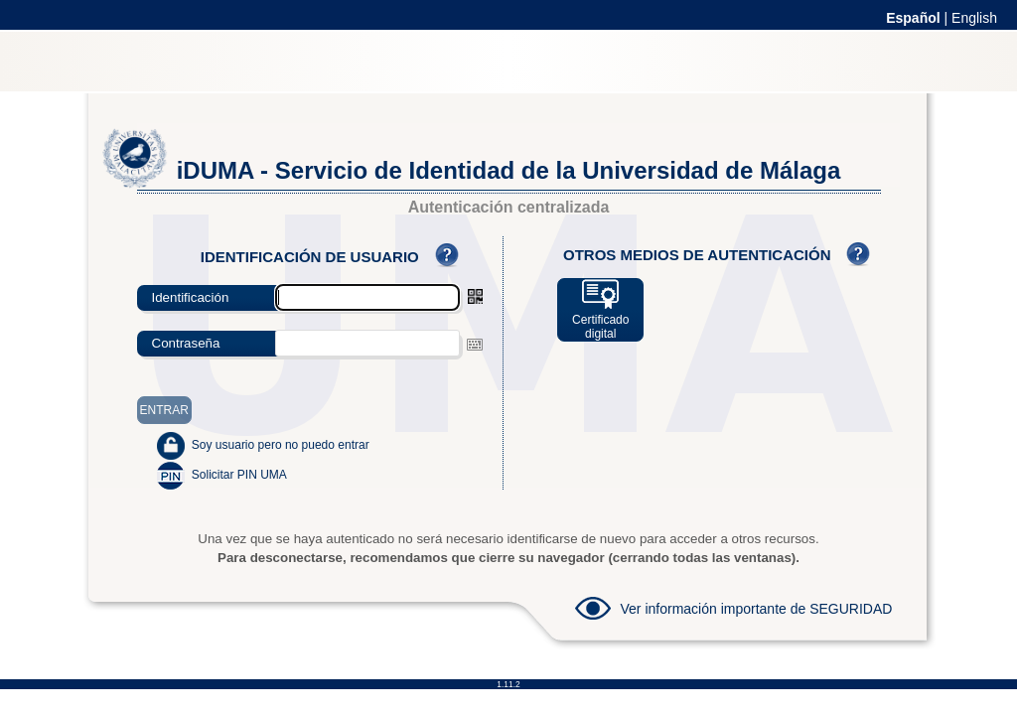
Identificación (190, 297)
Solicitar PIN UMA (239, 475)
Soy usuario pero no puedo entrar (280, 445)
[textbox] (367, 343)
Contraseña (186, 343)
